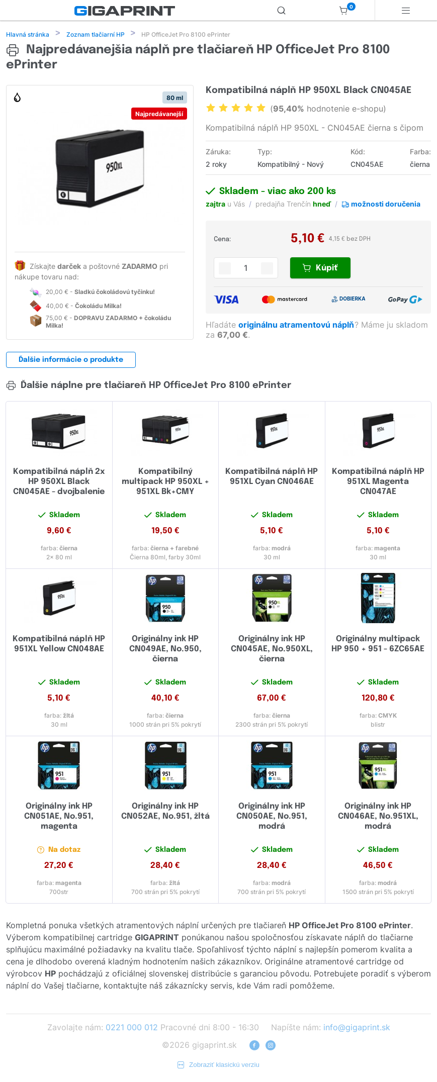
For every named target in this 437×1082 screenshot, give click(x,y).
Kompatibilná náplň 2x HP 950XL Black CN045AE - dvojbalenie (59, 482)
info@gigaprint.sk (356, 1028)
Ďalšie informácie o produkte (71, 360)
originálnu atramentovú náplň (297, 326)
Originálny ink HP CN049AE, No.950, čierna (165, 650)
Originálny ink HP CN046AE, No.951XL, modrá (378, 817)
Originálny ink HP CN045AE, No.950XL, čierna (272, 650)
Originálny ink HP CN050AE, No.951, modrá (271, 817)
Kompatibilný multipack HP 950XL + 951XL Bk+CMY (165, 482)
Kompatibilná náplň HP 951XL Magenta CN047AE (378, 482)
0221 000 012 (132, 1028)
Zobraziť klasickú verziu (218, 1065)
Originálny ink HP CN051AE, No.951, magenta (59, 817)
